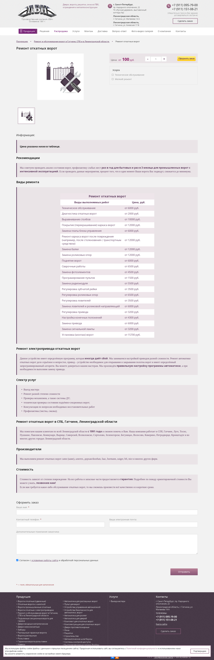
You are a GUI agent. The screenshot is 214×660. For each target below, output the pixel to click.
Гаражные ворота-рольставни (32, 641)
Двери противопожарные (76, 627)
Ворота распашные (27, 635)
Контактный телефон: (28, 519)
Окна (66, 630)
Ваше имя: (22, 507)
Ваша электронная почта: (123, 519)
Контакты (181, 31)
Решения (44, 31)
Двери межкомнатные (29, 626)
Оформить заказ (186, 58)
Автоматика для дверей (75, 618)
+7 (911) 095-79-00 (185, 5)
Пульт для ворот (72, 604)
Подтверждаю (199, 651)
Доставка (102, 31)
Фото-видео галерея (142, 31)
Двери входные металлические (33, 623)
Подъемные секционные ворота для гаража (35, 619)
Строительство (71, 636)
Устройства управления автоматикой (82, 607)
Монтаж (88, 31)
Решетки (68, 633)
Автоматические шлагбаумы (78, 639)
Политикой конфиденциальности (141, 648)
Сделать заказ (185, 20)
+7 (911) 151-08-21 (185, 9)
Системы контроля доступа (77, 642)
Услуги (76, 31)
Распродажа (61, 31)
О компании (164, 31)
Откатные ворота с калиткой (31, 604)
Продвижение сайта (163, 657)
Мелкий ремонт (123, 79)
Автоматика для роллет (75, 615)
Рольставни (23, 638)
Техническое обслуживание (129, 74)
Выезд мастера (118, 601)
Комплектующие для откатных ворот (82, 624)
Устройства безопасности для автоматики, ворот (78, 611)
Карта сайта (161, 624)
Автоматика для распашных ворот (81, 601)
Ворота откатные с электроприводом (36, 610)
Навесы (21, 644)
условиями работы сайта (44, 560)
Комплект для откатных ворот (78, 621)
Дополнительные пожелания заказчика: (38, 531)
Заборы (21, 629)
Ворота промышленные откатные (34, 607)
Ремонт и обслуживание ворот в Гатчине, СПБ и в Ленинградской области (38, 614)
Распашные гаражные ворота (32, 632)
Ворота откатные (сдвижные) (32, 601)
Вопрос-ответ (119, 31)
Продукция (29, 31)
